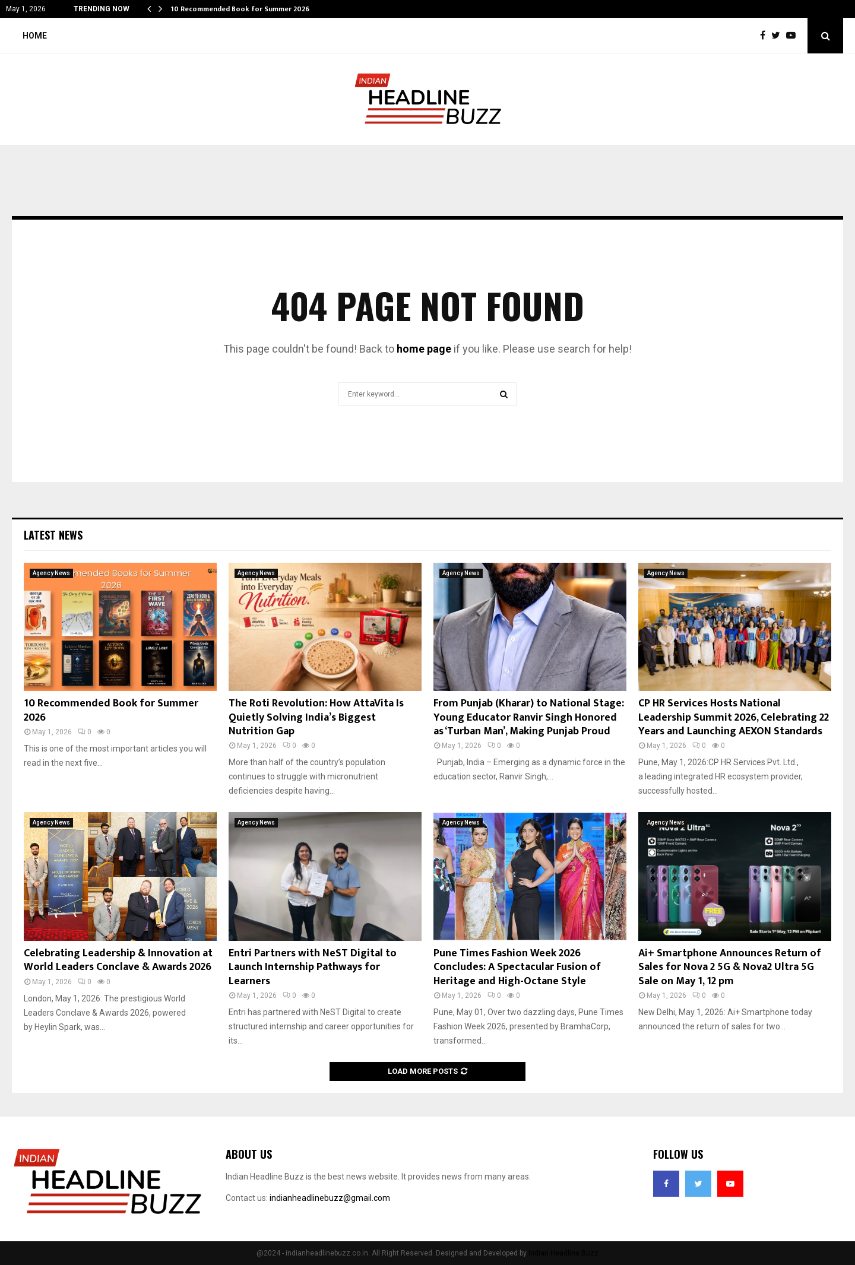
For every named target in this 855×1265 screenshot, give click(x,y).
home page (424, 349)
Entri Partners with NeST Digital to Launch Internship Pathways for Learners (313, 967)
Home (35, 35)
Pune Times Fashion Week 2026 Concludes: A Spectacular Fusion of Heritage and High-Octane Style (517, 967)
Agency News (51, 573)
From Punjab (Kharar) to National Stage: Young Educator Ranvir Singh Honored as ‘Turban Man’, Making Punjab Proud (528, 717)
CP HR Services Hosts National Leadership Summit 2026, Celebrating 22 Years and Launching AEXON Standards (733, 717)
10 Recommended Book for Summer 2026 (240, 9)
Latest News (53, 535)
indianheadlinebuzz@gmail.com (330, 1198)
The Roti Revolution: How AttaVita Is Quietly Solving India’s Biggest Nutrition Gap (316, 717)
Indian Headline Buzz (563, 1253)
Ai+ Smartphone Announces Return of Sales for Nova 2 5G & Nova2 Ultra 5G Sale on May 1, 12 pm (729, 967)
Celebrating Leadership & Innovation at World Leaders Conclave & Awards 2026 (118, 960)
